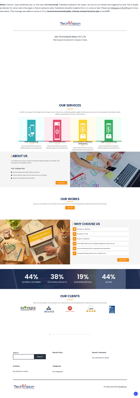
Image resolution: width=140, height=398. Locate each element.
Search (15, 352)
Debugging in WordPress (121, 8)
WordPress (123, 386)
